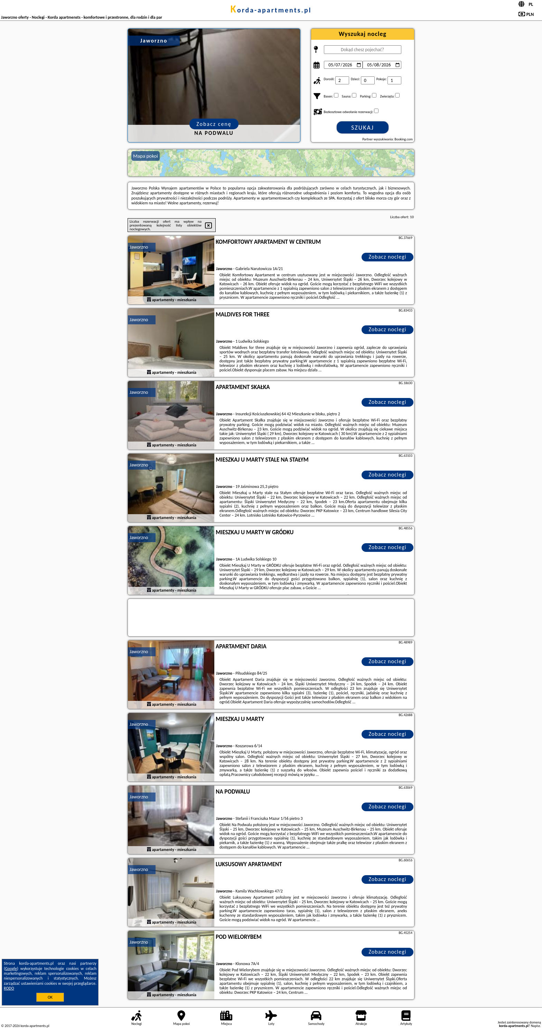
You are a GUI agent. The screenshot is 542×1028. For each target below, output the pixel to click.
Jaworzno (139, 247)
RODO (9, 988)
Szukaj (362, 127)
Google (11, 968)
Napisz (535, 1026)
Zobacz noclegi (387, 256)
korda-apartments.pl (270, 10)
